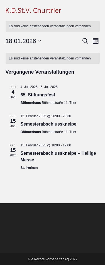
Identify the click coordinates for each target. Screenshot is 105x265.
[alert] (53, 26)
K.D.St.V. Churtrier (33, 10)
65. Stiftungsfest (38, 94)
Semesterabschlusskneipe (49, 124)
